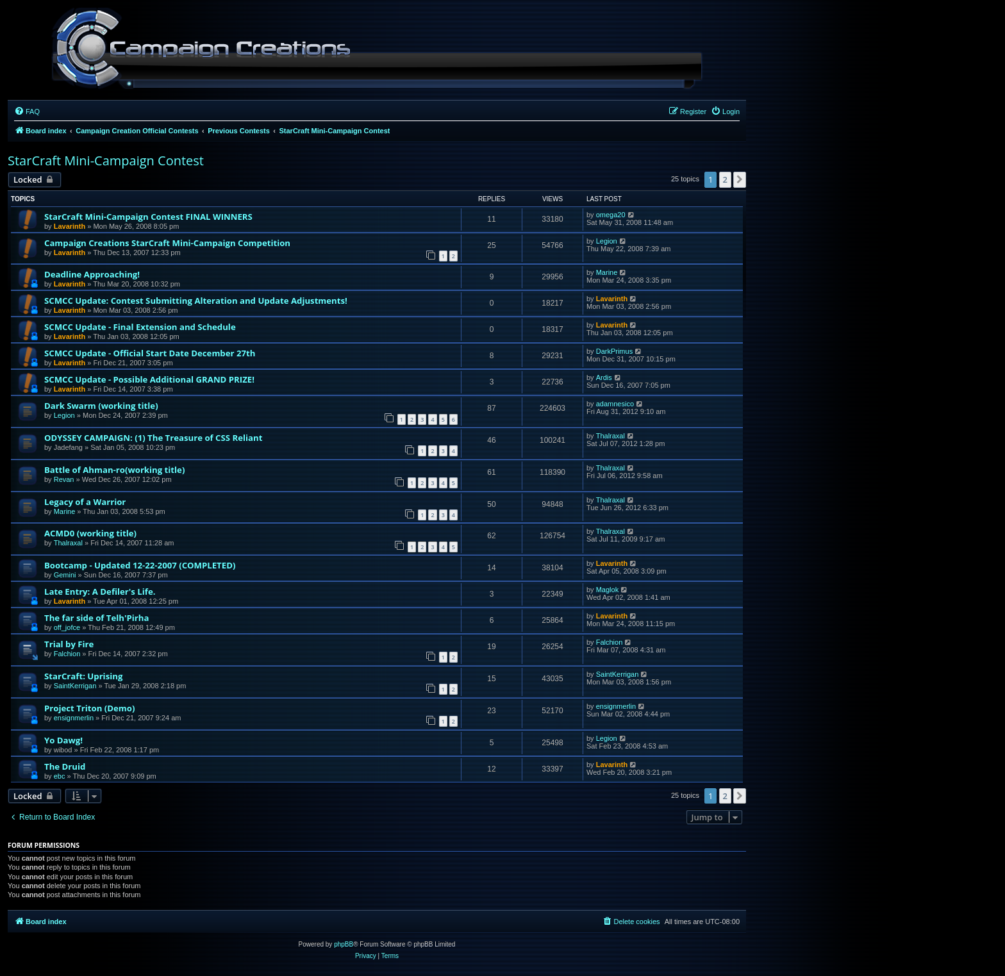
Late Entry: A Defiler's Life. (99, 591)
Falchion (67, 654)
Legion (606, 241)
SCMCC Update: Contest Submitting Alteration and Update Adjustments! (195, 300)
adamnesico (615, 404)
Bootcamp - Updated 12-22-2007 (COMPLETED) (139, 565)
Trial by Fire (69, 644)
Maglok (607, 589)
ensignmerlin (74, 718)
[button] (739, 179)
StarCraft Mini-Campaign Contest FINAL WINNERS (148, 216)
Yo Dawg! (63, 740)
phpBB (343, 944)
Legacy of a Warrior (85, 502)
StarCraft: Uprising (83, 676)
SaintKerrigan (75, 686)
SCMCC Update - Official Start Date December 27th (149, 353)
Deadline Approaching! (92, 274)
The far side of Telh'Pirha (96, 618)
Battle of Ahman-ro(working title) (114, 470)
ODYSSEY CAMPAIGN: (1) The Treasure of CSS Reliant (153, 437)
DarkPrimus (614, 351)
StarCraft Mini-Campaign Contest (106, 160)
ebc (59, 776)
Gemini (65, 575)
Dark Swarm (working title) (101, 405)
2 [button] (725, 179)
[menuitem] (27, 111)
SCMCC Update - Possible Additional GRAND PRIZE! (149, 379)
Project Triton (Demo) (89, 708)
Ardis (604, 377)
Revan (64, 479)
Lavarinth (70, 226)
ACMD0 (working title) (90, 533)
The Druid (64, 766)
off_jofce (67, 627)
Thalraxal (610, 436)
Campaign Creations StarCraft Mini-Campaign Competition (167, 243)
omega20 (611, 215)
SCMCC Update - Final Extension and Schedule (140, 327)
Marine (607, 272)
